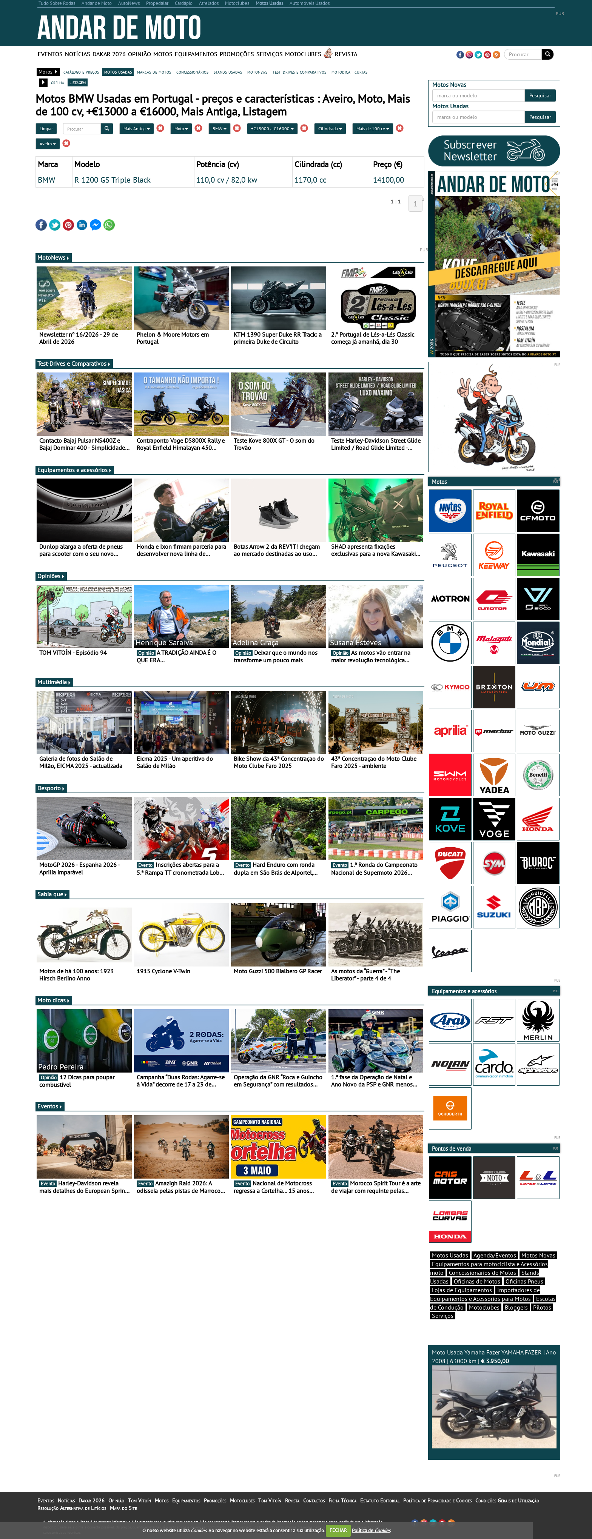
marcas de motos (154, 71)
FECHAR (338, 1530)
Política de (371, 1530)
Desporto (51, 788)
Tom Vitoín (139, 1500)
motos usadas (118, 71)
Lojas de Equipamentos (462, 1290)
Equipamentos (196, 54)
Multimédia (54, 682)
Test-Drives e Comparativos (74, 363)
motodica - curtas (349, 71)
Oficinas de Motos (477, 1281)
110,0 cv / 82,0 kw (226, 179)
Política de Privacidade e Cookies (437, 1500)
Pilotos (542, 1307)
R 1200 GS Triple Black (112, 179)
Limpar (46, 128)
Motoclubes (303, 54)
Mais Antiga (136, 128)
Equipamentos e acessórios (74, 470)
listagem (77, 82)
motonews (257, 71)
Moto (181, 128)
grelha (57, 82)
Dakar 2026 (109, 54)
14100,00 (388, 179)
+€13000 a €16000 (272, 128)
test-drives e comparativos (299, 71)
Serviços (269, 54)
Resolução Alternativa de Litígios (71, 1508)
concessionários (192, 71)
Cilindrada (330, 128)
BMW (220, 128)
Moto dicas (53, 1000)
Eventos (50, 54)
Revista (346, 54)
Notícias (77, 54)
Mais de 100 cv (372, 128)
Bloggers (516, 1307)
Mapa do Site (123, 1508)
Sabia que (52, 894)
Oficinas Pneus (524, 1281)
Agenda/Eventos (494, 1255)
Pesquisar (540, 95)
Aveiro (48, 143)
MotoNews (53, 257)
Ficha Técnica (342, 1500)
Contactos (314, 1500)
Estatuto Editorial (379, 1500)
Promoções (237, 54)
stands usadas (228, 71)
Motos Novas (538, 1255)
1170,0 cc (310, 179)
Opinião (139, 54)
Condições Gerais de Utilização (507, 1500)
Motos (163, 54)
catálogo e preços (81, 71)
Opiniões (51, 576)
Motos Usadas (450, 1255)
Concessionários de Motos (482, 1272)
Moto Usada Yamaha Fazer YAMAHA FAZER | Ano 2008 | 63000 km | (494, 1398)
